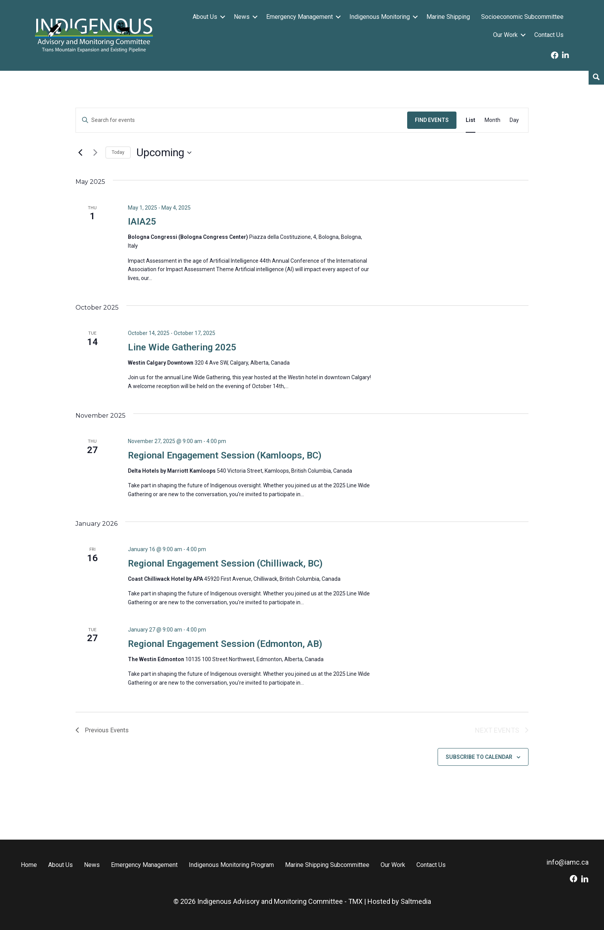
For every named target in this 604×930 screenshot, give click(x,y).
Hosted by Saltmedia (399, 901)
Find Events (432, 120)
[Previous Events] (80, 152)
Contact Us (549, 34)
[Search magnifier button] (596, 77)
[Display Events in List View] (470, 120)
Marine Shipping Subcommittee (327, 864)
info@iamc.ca (568, 862)
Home (29, 864)
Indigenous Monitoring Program (231, 864)
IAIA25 (142, 221)
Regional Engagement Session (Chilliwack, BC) (225, 563)
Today (118, 152)
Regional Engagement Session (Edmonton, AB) (225, 643)
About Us (205, 16)
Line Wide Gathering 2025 (182, 347)
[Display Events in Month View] (492, 120)
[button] (222, 17)
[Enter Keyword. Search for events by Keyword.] (241, 120)
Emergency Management (299, 16)
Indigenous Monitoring (379, 16)
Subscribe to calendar (479, 757)
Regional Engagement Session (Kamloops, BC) (225, 455)
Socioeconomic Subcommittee (522, 16)
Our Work (505, 34)
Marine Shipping (448, 16)
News (242, 16)
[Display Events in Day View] (514, 120)
